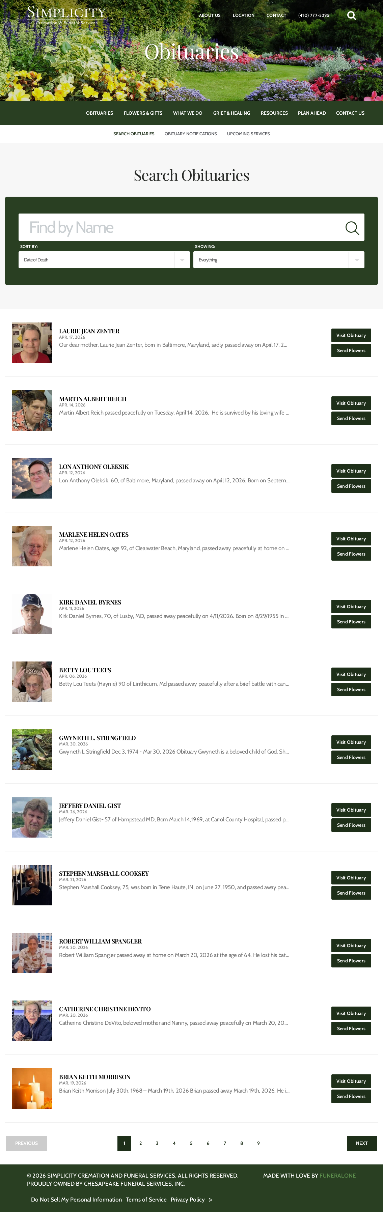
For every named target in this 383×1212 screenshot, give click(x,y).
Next (362, 1143)
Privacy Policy (188, 1199)
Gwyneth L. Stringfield (97, 737)
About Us (210, 15)
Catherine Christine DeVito (105, 1009)
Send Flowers (354, 349)
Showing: (205, 246)
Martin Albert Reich (92, 398)
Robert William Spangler (100, 941)
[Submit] (352, 227)
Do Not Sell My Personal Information (76, 1199)
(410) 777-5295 (313, 15)
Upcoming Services (248, 133)
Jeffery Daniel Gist (90, 805)
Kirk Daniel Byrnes (90, 602)
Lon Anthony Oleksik (94, 466)
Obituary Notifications (191, 133)
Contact (276, 15)
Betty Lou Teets (85, 670)
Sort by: (29, 246)
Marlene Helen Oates (93, 534)
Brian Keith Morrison (95, 1076)
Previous (26, 1143)
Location (244, 15)
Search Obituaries (134, 133)
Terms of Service (146, 1199)
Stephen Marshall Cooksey (103, 873)
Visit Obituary (353, 333)
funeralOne (338, 1175)
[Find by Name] (180, 227)
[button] (351, 15)
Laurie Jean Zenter (89, 331)
